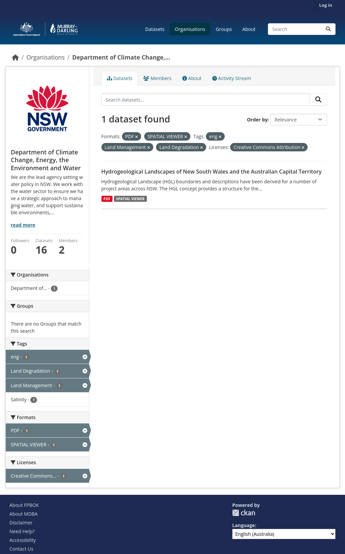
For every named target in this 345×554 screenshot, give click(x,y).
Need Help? (22, 531)
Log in (325, 5)
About (248, 29)
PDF (106, 198)
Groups (224, 29)
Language (243, 525)
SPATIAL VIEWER (130, 198)
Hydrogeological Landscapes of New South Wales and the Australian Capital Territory (211, 171)
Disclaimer (20, 522)
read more (23, 225)
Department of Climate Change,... (121, 57)
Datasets (154, 29)
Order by (257, 119)
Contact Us (21, 549)
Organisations (190, 29)
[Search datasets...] (302, 29)
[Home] (15, 57)
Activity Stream (231, 78)
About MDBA (23, 514)
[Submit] (328, 29)
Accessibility (22, 540)
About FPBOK (24, 505)
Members (157, 78)
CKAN (243, 512)
